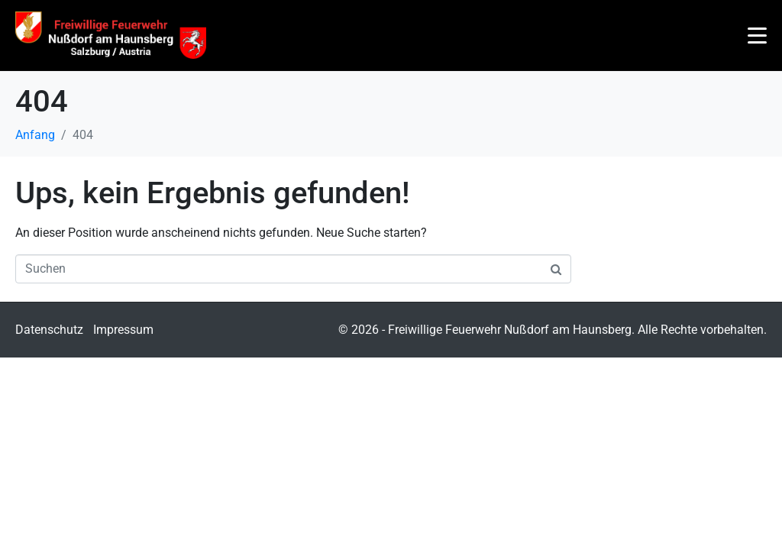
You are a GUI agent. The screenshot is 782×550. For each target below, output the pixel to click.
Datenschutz (49, 329)
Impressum (123, 329)
